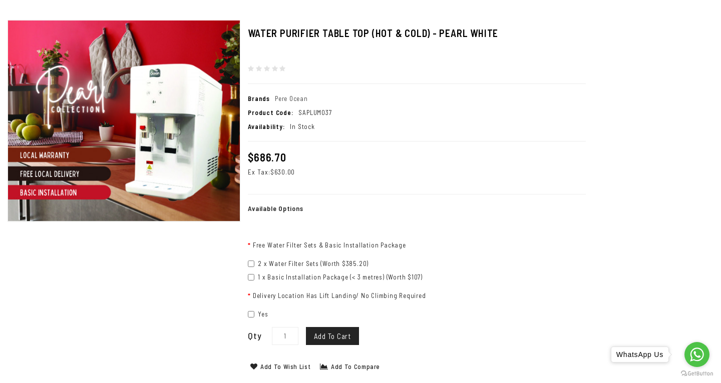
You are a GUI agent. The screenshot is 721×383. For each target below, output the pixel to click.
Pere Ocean (291, 98)
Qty (254, 335)
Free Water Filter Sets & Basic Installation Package (329, 245)
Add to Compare (350, 366)
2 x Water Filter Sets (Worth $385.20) (308, 264)
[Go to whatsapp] (696, 354)
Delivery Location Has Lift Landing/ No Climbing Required (339, 296)
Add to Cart (332, 336)
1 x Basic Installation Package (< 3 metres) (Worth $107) (335, 277)
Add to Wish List (280, 366)
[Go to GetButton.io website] (697, 373)
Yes (258, 314)
